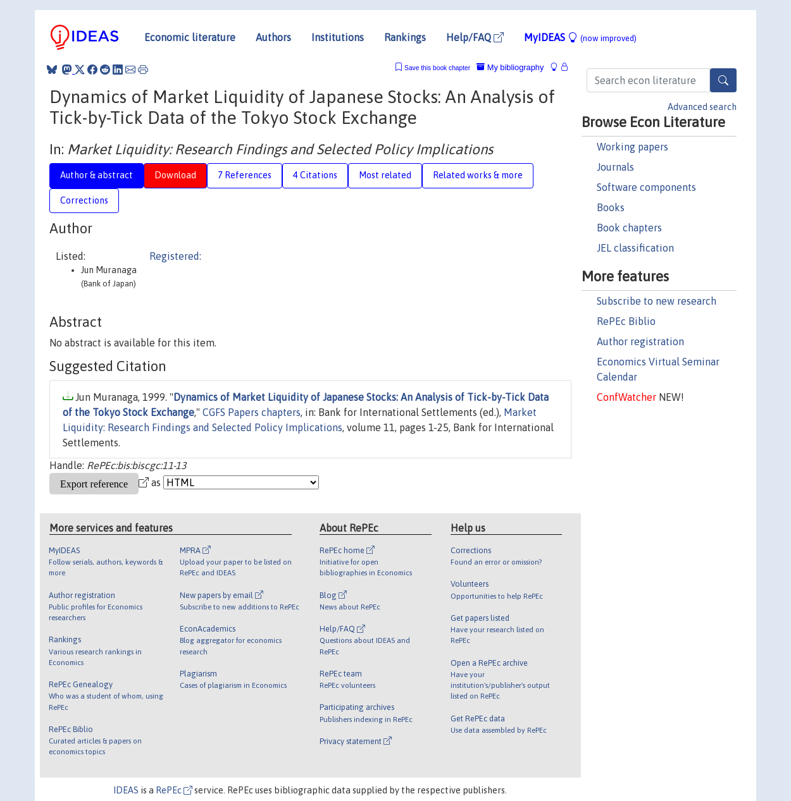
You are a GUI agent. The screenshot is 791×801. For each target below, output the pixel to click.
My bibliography (510, 67)
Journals (615, 167)
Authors (273, 37)
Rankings (405, 37)
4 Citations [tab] (315, 175)
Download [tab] (175, 175)
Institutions (337, 37)
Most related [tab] (385, 175)
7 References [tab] (244, 175)
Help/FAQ (475, 37)
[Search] (723, 80)
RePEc (174, 790)
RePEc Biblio (626, 321)
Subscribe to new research (656, 301)
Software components (646, 187)
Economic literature (189, 37)
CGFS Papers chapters (251, 412)
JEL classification (635, 248)
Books (611, 207)
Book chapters (629, 227)
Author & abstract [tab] (96, 175)
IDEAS (126, 790)
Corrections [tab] (84, 200)
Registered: (175, 256)
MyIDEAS (580, 37)
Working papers (632, 146)
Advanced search (702, 107)
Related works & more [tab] (478, 175)
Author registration (640, 341)
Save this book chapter (437, 67)
